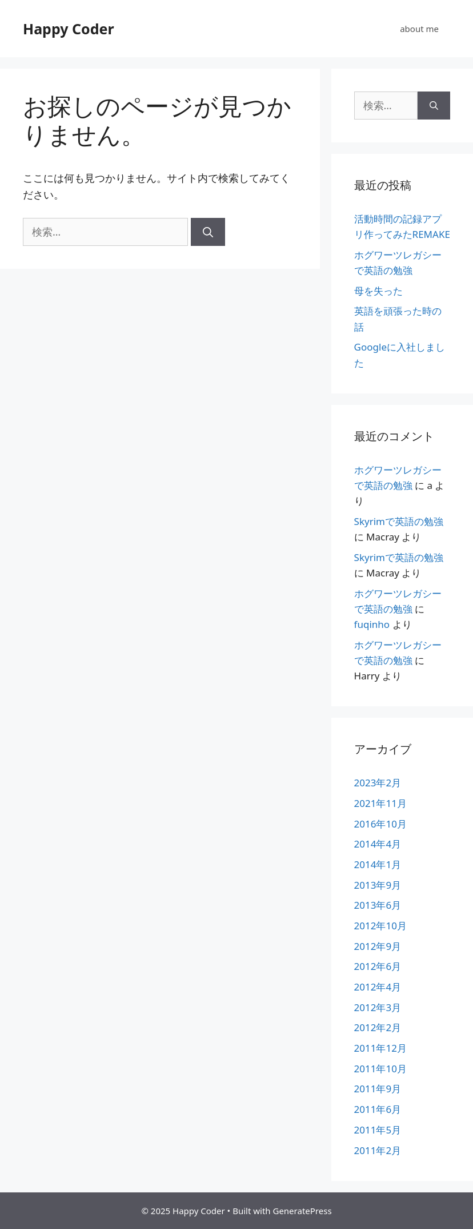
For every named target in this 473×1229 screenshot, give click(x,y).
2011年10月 (380, 1068)
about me (419, 28)
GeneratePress (301, 1210)
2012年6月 (378, 966)
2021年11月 (380, 803)
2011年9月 (378, 1088)
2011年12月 (380, 1048)
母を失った (378, 290)
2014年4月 (378, 843)
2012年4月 (378, 986)
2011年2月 (378, 1150)
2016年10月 (380, 823)
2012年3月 (378, 1007)
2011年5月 (378, 1129)
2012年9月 (378, 946)
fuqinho (372, 624)
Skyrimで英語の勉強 (398, 521)
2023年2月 (378, 782)
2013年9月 (378, 885)
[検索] (208, 232)
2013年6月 (378, 905)
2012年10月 (380, 925)
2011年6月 (378, 1109)
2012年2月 (378, 1027)
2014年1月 (378, 864)
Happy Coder (68, 28)
